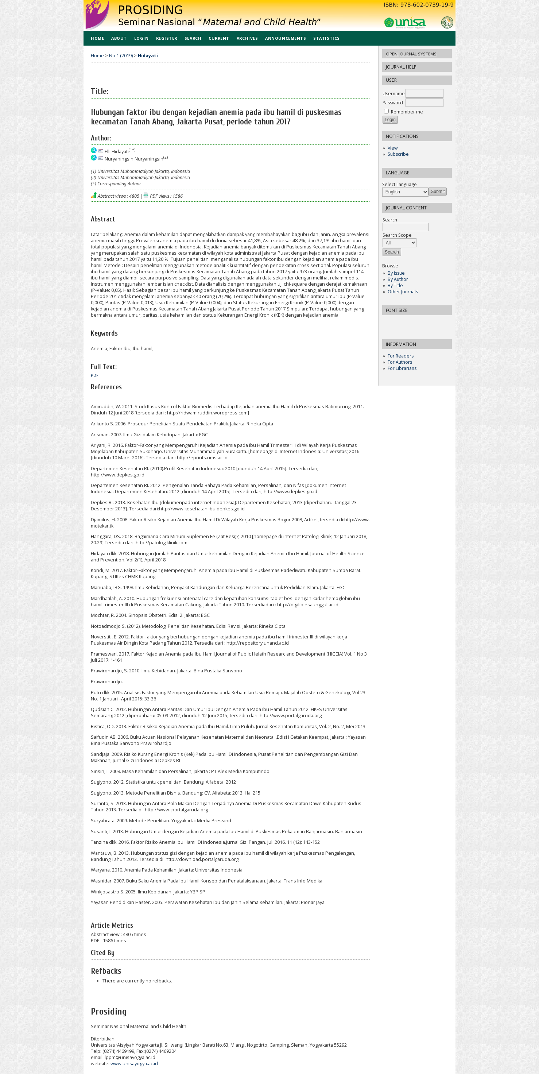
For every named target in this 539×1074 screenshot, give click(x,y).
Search (193, 38)
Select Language (399, 184)
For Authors (400, 362)
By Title (395, 285)
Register (166, 38)
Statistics (326, 38)
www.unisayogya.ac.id (134, 1064)
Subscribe (398, 154)
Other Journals (403, 292)
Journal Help (401, 67)
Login (141, 38)
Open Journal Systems (411, 54)
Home (97, 38)
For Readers (401, 356)
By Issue (396, 273)
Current (219, 38)
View (393, 148)
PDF (94, 375)
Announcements (285, 38)
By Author (398, 279)
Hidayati (148, 56)
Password (393, 103)
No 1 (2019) (121, 56)
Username (394, 93)
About (119, 38)
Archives (247, 38)
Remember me (407, 112)
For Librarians (402, 368)
